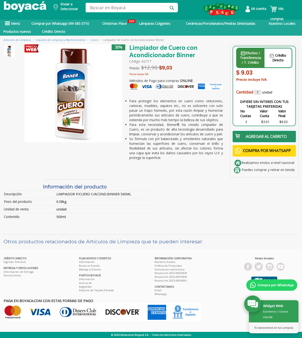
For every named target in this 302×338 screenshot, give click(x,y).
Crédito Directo (53, 31)
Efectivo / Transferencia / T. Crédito (250, 58)
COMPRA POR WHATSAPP (263, 151)
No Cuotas (245, 113)
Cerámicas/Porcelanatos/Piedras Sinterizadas (220, 23)
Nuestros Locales (281, 23)
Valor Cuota (264, 113)
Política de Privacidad (168, 265)
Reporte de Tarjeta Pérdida (96, 290)
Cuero (94, 40)
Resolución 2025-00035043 (171, 276)
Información (87, 262)
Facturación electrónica (170, 269)
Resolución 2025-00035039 (171, 273)
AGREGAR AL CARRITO (261, 136)
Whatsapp (161, 294)
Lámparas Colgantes (154, 23)
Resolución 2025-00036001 (171, 280)
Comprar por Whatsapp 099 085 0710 (60, 23)
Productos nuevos (17, 31)
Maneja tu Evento (90, 269)
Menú (12, 23)
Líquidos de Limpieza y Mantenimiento (60, 40)
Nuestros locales (165, 262)
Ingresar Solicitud (14, 262)
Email (158, 290)
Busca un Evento (89, 265)
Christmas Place (118, 23)
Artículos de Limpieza (17, 40)
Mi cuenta (255, 8)
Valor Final (282, 113)
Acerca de (85, 283)
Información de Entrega (19, 272)
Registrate (85, 286)
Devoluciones (12, 275)
